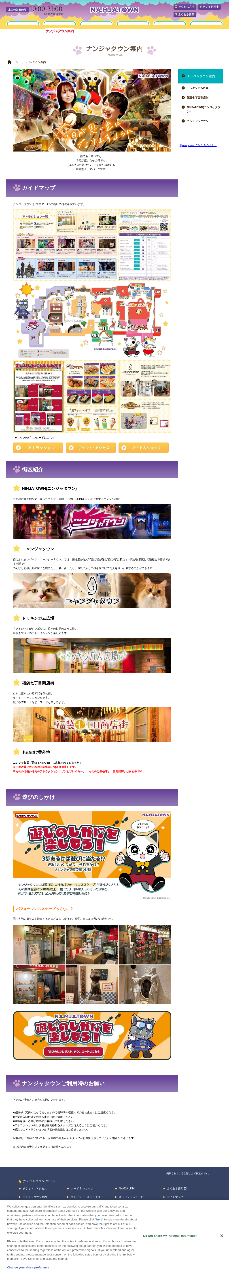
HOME (9, 62)
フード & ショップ (82, 1188)
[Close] (222, 1240)
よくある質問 (175, 1188)
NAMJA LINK (127, 1188)
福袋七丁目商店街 (197, 97)
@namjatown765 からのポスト (198, 145)
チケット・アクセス (35, 1188)
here (99, 1224)
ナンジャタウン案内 (201, 76)
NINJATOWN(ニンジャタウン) (203, 109)
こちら (51, 437)
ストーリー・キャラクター (87, 1197)
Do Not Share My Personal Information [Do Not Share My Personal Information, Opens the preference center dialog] (170, 1240)
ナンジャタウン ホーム (39, 1181)
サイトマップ (175, 1197)
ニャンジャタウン (197, 121)
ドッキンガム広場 (197, 88)
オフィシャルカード (131, 1197)
